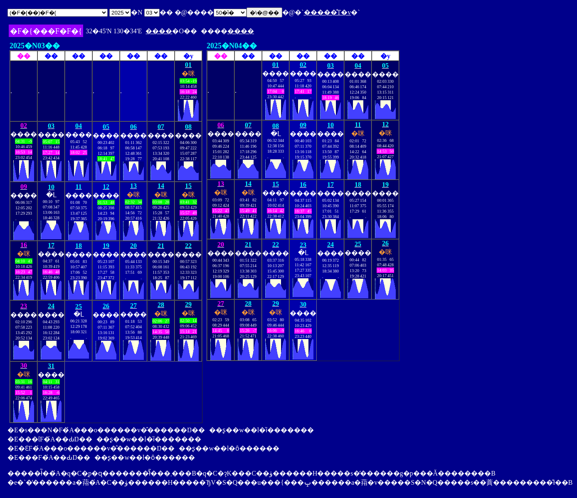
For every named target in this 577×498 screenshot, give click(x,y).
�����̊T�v (327, 12)
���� (158, 31)
